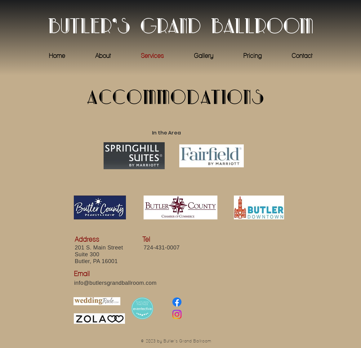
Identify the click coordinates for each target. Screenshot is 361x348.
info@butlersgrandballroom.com (115, 283)
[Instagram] (177, 314)
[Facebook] (177, 302)
